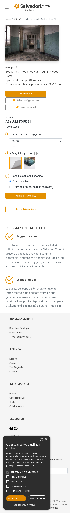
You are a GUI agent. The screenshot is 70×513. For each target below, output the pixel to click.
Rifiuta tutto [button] (37, 498)
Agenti (12, 363)
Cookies (13, 402)
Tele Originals (16, 367)
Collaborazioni (16, 406)
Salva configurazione (26, 100)
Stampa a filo (21, 181)
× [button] (46, 439)
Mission (13, 358)
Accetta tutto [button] (16, 498)
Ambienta (26, 93)
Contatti (13, 371)
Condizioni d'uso (17, 398)
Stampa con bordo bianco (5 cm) (33, 187)
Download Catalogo (19, 328)
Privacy (13, 393)
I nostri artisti (15, 332)
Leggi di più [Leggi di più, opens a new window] (29, 465)
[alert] (26, 473)
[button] (26, 505)
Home (8, 19)
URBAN (17, 19)
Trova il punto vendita (20, 337)
